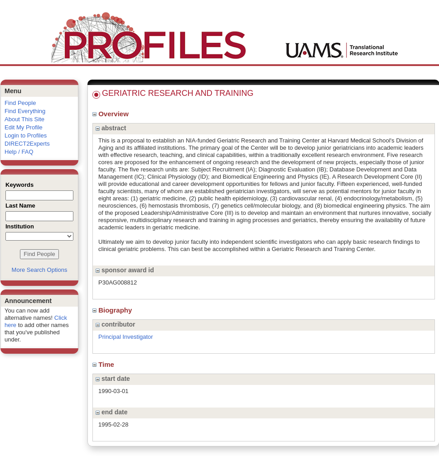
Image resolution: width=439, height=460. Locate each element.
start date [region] (113, 378)
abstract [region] (111, 128)
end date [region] (111, 412)
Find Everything (25, 111)
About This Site (24, 119)
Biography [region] (113, 310)
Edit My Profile (24, 127)
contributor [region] (115, 324)
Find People (20, 103)
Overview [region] (111, 114)
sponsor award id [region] (125, 270)
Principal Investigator (125, 336)
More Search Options (40, 269)
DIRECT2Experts (27, 143)
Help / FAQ (19, 151)
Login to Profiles (26, 135)
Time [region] (104, 364)
